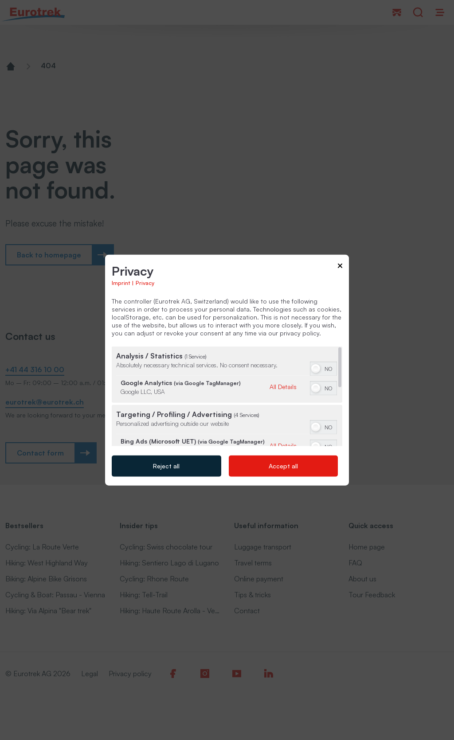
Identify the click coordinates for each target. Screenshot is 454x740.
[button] (315, 368)
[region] (227, 396)
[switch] (323, 367)
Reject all (166, 465)
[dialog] (227, 370)
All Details (283, 386)
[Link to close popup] (340, 267)
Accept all (283, 465)
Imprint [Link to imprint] (121, 282)
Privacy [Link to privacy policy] (145, 282)
